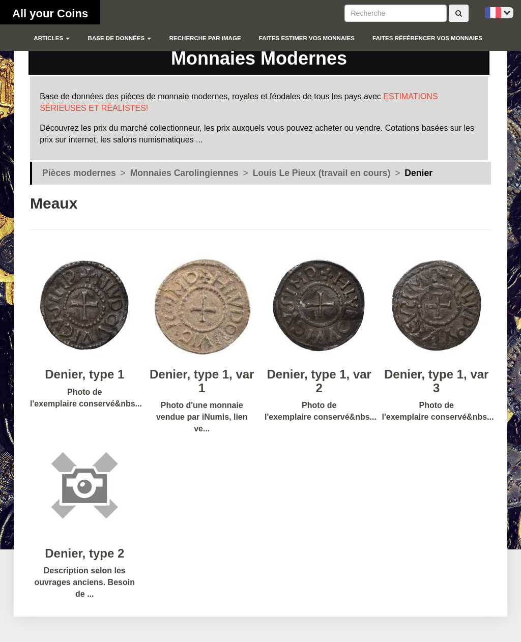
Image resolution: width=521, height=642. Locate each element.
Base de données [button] (120, 38)
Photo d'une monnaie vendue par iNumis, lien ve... (202, 367)
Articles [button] (52, 38)
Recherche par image (205, 38)
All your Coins (50, 13)
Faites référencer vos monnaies (427, 38)
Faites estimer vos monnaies (307, 38)
